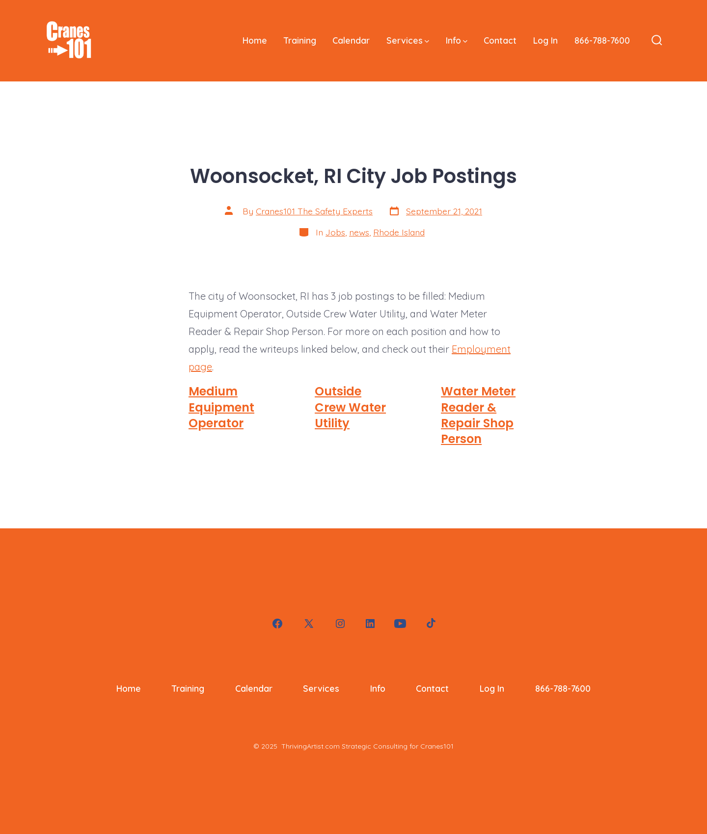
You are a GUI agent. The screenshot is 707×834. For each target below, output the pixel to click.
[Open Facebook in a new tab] (277, 623)
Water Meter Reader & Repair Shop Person (478, 415)
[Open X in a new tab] (309, 623)
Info (456, 40)
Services (407, 40)
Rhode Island (399, 232)
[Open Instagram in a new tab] (340, 623)
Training (300, 40)
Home (255, 40)
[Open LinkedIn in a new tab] (370, 623)
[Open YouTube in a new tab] (400, 623)
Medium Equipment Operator (221, 407)
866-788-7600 (602, 40)
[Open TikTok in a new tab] (430, 623)
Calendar (351, 40)
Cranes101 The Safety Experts (314, 211)
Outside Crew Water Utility (350, 407)
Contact (500, 40)
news (359, 232)
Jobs (335, 232)
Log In (545, 40)
